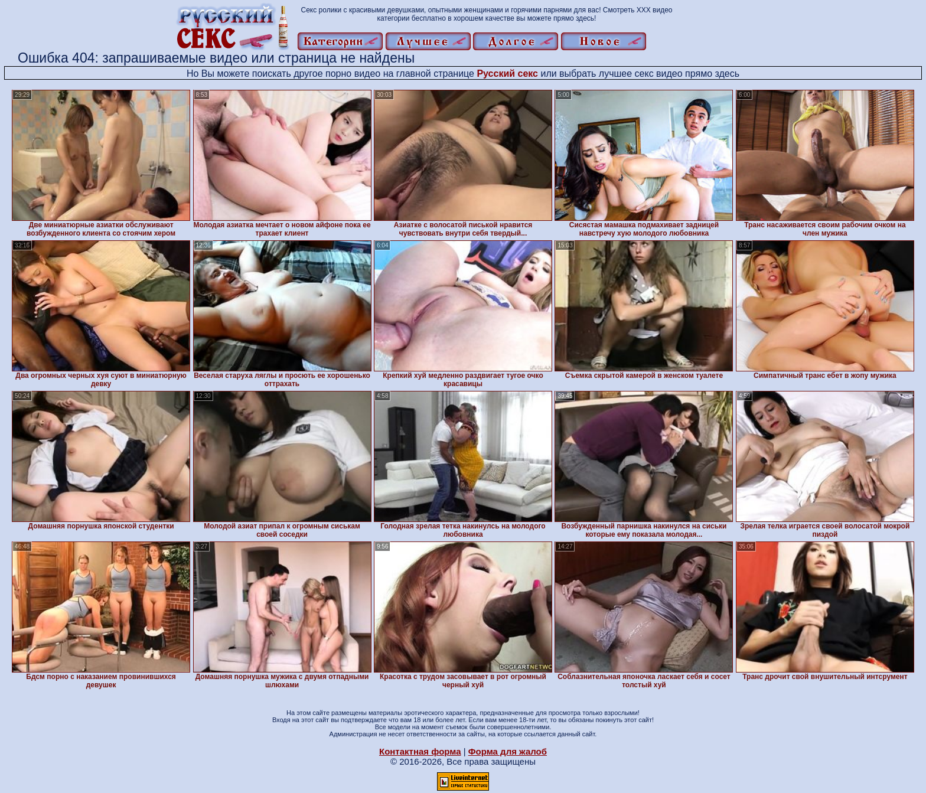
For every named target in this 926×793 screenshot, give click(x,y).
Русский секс (507, 73)
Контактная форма (420, 751)
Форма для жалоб (507, 751)
